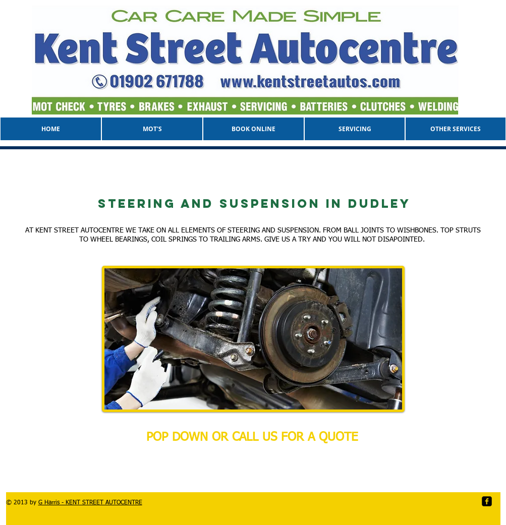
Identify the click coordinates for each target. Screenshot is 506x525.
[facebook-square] (487, 501)
